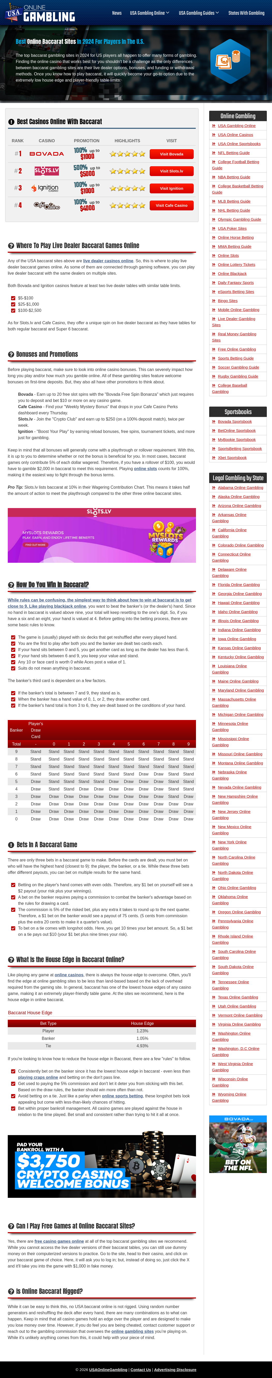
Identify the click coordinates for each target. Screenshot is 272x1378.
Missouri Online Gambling (240, 754)
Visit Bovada (171, 154)
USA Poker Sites (232, 228)
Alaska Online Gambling (239, 496)
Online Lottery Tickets (236, 264)
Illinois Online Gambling (238, 621)
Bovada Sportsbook (235, 421)
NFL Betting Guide (234, 153)
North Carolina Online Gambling (233, 860)
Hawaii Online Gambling (239, 602)
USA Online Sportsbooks (239, 143)
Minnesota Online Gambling (230, 726)
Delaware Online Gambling (229, 572)
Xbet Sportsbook (232, 457)
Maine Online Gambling (238, 681)
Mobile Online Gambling (238, 309)
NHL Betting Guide (234, 210)
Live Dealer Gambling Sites (233, 321)
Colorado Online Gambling (241, 545)
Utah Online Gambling (237, 1006)
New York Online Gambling (229, 845)
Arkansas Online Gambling (229, 517)
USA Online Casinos (235, 134)
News (117, 13)
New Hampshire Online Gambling (235, 799)
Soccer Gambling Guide (238, 367)
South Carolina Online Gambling (234, 954)
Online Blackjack (232, 273)
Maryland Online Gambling (241, 690)
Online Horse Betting (236, 237)
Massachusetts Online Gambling (234, 702)
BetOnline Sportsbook (237, 430)
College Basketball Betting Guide (237, 189)
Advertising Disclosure (175, 1369)
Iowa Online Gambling (237, 639)
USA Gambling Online (150, 13)
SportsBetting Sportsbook (240, 448)
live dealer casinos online (108, 261)
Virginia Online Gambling (239, 1024)
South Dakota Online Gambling (233, 969)
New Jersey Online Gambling (231, 814)
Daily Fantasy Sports (236, 282)
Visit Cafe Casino (171, 205)
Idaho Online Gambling (238, 611)
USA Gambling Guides (199, 13)
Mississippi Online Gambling (230, 741)
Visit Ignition (171, 188)
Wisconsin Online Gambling (230, 1082)
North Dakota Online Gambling (232, 875)
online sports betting (122, 1096)
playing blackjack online (62, 606)
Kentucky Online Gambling (241, 657)
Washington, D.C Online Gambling (235, 1051)
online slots (145, 468)
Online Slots (228, 255)
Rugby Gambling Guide (238, 376)
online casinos (69, 975)
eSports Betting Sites (236, 291)
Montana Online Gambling (240, 763)
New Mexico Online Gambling (231, 830)
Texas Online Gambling (238, 997)
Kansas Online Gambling (239, 648)
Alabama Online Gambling (240, 487)
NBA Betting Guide (234, 177)
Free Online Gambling (237, 349)
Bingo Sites (228, 300)
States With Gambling (247, 13)
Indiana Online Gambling (239, 630)
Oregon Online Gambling (239, 912)
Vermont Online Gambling (240, 1015)
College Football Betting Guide (235, 165)
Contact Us (141, 1369)
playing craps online (38, 1077)
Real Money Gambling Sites (234, 337)
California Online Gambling (229, 533)
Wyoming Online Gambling (229, 1097)
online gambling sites (132, 1331)
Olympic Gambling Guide (239, 219)
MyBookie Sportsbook (237, 439)
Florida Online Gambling (239, 584)
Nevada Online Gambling (239, 787)
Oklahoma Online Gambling (230, 899)
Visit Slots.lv (171, 171)
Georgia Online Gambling (240, 593)
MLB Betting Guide (234, 201)
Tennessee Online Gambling (230, 985)
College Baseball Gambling (229, 388)
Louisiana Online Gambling (229, 669)
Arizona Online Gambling (239, 505)
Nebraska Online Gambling (229, 775)
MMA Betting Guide (234, 246)
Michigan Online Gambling (240, 714)
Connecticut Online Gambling (231, 557)
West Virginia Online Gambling (232, 1067)
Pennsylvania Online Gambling (232, 924)
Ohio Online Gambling (237, 887)
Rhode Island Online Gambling (232, 939)
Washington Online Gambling (231, 1036)
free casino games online (59, 1241)
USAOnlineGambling (108, 1369)
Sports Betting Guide (236, 358)
